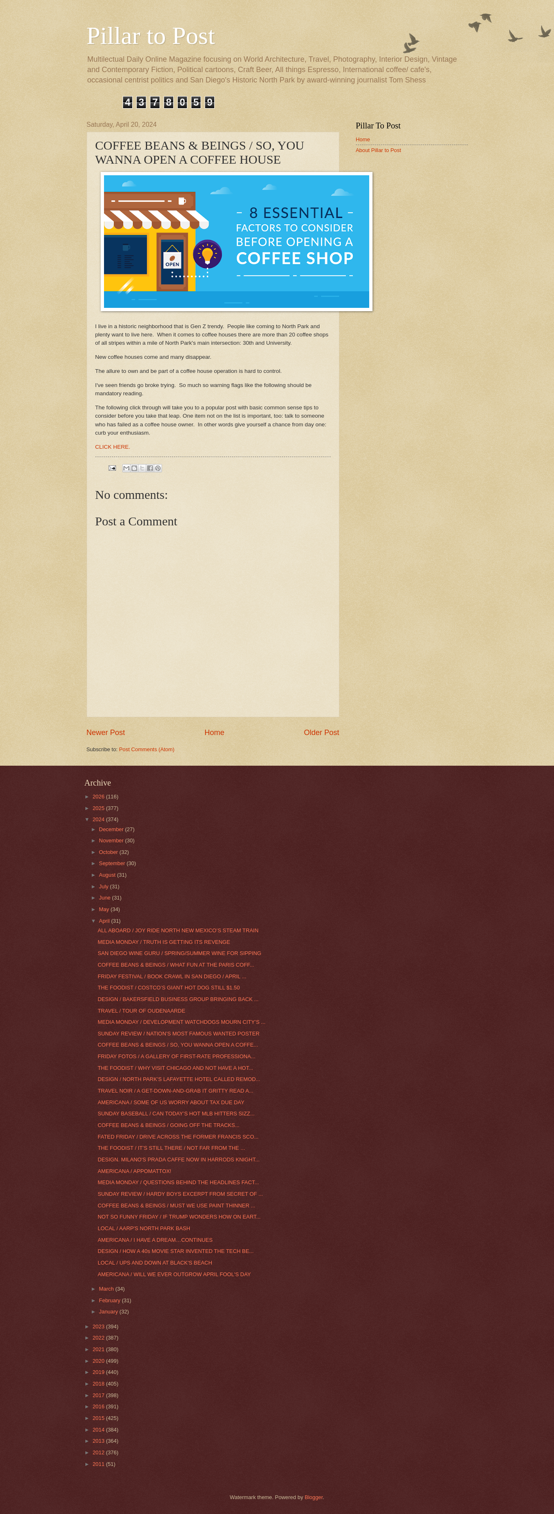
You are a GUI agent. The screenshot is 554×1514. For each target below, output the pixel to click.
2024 (99, 819)
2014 (99, 1430)
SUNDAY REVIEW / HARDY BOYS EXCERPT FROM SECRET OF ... (180, 1194)
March (107, 1289)
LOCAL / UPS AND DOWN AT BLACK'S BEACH (155, 1263)
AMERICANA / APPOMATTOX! (135, 1171)
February (110, 1300)
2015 (99, 1418)
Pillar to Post (151, 35)
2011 (99, 1464)
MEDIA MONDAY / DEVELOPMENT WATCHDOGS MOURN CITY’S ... (182, 1022)
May (105, 909)
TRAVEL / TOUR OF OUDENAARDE (141, 1011)
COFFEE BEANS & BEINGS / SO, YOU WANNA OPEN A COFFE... (178, 1045)
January (109, 1311)
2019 (99, 1372)
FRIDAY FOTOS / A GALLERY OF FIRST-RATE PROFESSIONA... (177, 1056)
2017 (99, 1395)
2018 (99, 1384)
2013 (99, 1441)
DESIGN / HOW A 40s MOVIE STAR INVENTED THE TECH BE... (176, 1251)
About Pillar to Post (379, 150)
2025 (99, 808)
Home (214, 732)
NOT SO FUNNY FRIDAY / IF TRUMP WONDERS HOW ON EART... (179, 1217)
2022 (99, 1338)
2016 (99, 1406)
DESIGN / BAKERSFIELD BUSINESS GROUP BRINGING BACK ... (178, 999)
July (104, 886)
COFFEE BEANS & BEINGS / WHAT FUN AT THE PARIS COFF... (176, 965)
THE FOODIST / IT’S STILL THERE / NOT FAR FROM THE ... (171, 1148)
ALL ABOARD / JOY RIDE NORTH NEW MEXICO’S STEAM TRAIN (178, 930)
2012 (99, 1452)
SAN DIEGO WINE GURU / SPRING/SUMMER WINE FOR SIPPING (179, 953)
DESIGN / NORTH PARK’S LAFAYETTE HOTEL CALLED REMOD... (179, 1079)
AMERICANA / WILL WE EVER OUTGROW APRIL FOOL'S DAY (174, 1274)
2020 (99, 1361)
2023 (99, 1326)
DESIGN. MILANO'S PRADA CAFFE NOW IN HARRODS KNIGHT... (179, 1159)
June (105, 898)
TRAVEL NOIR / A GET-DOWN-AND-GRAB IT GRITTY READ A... (176, 1091)
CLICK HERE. (113, 447)
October (109, 852)
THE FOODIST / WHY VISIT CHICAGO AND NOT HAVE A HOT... (175, 1068)
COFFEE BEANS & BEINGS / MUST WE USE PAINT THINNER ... (176, 1205)
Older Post (321, 732)
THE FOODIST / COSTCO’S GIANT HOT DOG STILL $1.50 (169, 987)
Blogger (314, 1497)
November (112, 840)
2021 (99, 1349)
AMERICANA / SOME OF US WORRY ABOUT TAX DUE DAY (171, 1102)
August (108, 875)
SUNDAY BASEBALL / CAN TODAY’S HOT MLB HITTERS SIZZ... (176, 1113)
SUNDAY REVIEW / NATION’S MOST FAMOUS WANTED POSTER (179, 1033)
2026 (99, 796)
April (105, 921)
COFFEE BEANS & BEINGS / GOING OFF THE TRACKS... (169, 1125)
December (112, 829)
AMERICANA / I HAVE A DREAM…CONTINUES (155, 1240)
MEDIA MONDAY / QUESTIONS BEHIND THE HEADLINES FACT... (178, 1182)
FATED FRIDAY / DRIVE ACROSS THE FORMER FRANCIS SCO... (178, 1137)
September (113, 863)
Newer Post (106, 732)
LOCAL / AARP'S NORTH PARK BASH (144, 1228)
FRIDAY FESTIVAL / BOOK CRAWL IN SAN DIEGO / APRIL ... (172, 976)
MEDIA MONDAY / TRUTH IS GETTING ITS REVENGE (164, 942)
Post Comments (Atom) (146, 749)
